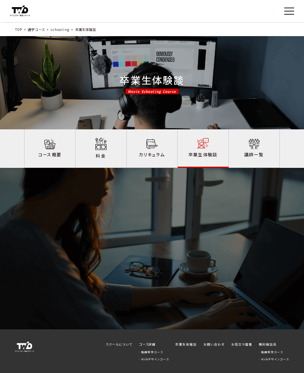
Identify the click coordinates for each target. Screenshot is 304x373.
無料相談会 (268, 327)
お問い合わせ (214, 327)
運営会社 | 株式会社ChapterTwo (265, 366)
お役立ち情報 (241, 327)
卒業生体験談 (186, 327)
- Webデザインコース (154, 342)
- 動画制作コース (151, 335)
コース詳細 (147, 327)
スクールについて (119, 327)
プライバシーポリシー (216, 366)
